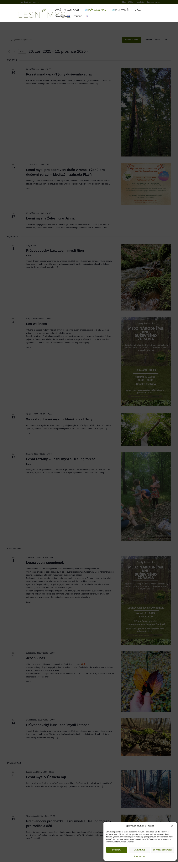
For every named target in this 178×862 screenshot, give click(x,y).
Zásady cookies (139, 856)
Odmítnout (139, 849)
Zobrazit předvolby (162, 849)
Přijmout (116, 849)
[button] (172, 826)
